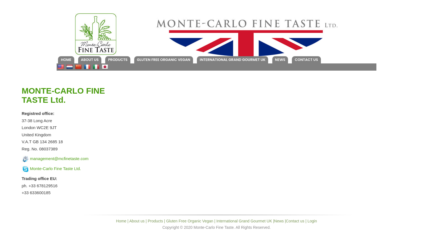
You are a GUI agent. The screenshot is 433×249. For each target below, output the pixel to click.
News (280, 59)
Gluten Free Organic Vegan (163, 59)
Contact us (306, 59)
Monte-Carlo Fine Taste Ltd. (55, 168)
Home (66, 59)
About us (90, 59)
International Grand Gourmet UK (232, 59)
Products (117, 59)
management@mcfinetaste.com (59, 158)
